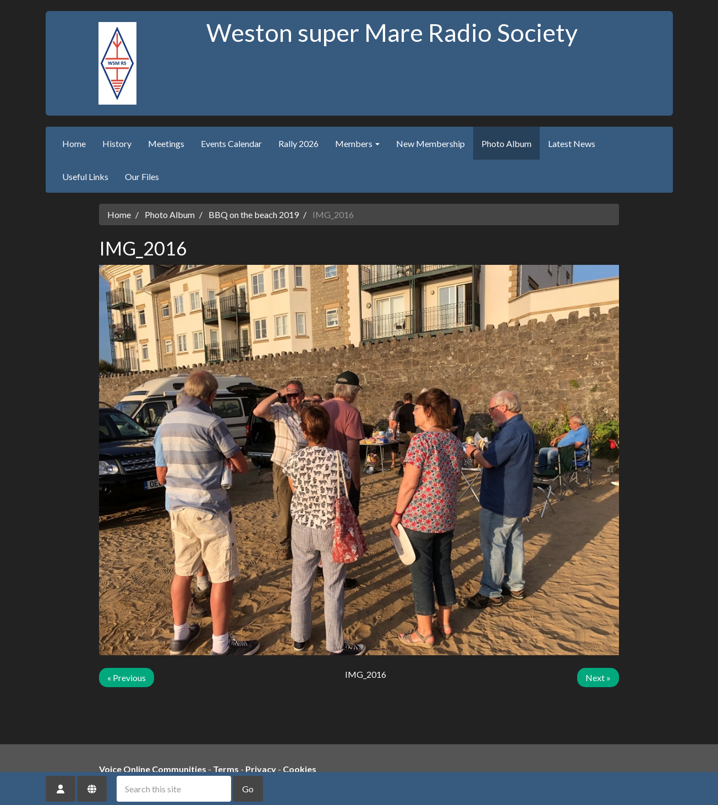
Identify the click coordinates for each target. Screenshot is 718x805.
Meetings (166, 143)
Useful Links (85, 176)
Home (74, 143)
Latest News (571, 143)
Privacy (260, 769)
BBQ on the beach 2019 (254, 214)
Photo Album (506, 143)
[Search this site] (174, 789)
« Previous (126, 677)
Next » (598, 677)
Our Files (142, 176)
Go (248, 789)
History (116, 143)
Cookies (299, 769)
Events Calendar (231, 143)
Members (357, 143)
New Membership (430, 143)
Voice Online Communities (152, 769)
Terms (226, 769)
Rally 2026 (298, 143)
